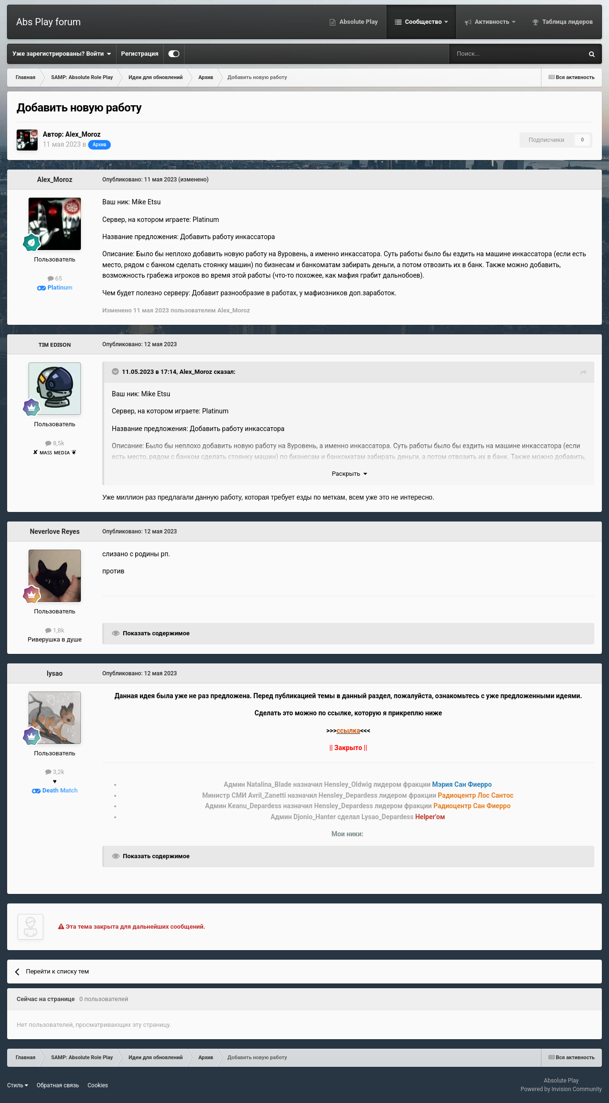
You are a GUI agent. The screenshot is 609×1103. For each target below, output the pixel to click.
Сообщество (423, 21)
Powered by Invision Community (561, 1089)
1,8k (54, 630)
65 (55, 278)
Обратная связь (58, 1085)
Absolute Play (358, 21)
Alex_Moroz (82, 134)
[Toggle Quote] (116, 371)
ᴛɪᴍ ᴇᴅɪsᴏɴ (55, 344)
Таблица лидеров (567, 21)
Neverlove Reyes (55, 531)
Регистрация (139, 53)
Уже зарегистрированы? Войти (61, 53)
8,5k (54, 443)
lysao (54, 673)
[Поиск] (490, 53)
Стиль (17, 1085)
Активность (492, 21)
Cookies (98, 1085)
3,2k (54, 771)
